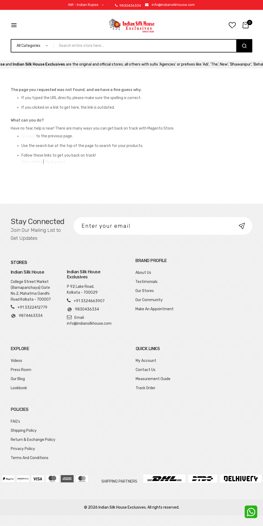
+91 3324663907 (89, 301)
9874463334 (27, 316)
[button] (87, 5)
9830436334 (128, 5)
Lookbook (19, 388)
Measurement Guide (153, 379)
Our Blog (18, 379)
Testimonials (146, 281)
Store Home (31, 162)
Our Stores (144, 291)
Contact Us (145, 370)
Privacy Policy (23, 448)
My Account (55, 162)
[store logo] (131, 25)
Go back (28, 136)
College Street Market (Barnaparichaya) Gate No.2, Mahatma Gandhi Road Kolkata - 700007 (31, 290)
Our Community (149, 300)
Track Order (145, 388)
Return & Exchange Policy (33, 439)
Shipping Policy (24, 430)
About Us (143, 272)
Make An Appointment (154, 309)
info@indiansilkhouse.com (173, 5)
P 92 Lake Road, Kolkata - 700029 (82, 289)
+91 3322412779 (32, 307)
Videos (16, 360)
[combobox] (147, 46)
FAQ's (15, 421)
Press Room (21, 370)
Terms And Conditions (29, 458)
